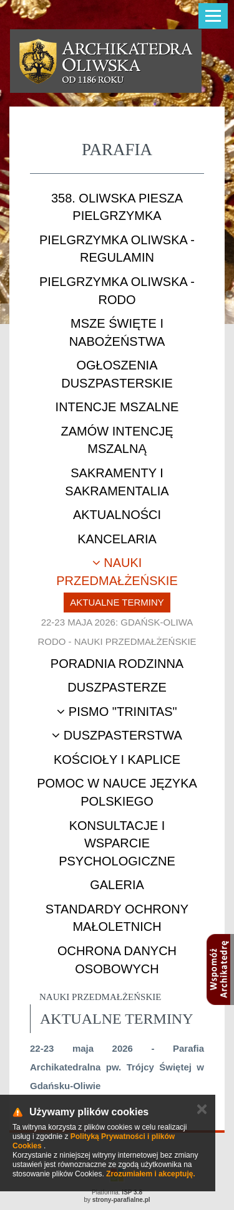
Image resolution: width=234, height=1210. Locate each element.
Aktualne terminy (117, 602)
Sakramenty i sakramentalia (116, 482)
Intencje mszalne (117, 407)
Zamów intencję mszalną (117, 440)
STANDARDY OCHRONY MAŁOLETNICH (117, 918)
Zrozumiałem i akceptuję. (150, 1174)
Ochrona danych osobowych (117, 960)
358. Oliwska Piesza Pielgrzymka (117, 207)
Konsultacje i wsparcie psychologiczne (117, 843)
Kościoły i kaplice (117, 759)
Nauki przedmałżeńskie (116, 572)
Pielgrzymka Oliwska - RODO (117, 291)
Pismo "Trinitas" (117, 711)
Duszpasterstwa (117, 735)
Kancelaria (117, 539)
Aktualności (117, 515)
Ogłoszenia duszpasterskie (117, 374)
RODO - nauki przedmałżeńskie (116, 641)
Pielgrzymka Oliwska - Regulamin (117, 249)
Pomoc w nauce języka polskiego (117, 792)
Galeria (117, 885)
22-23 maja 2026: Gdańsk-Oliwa (117, 622)
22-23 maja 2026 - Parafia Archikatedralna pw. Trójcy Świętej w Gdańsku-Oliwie (117, 1067)
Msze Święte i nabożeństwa (117, 332)
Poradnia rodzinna (117, 663)
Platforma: (117, 1192)
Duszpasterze (117, 687)
